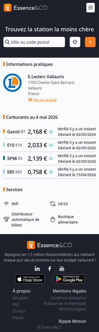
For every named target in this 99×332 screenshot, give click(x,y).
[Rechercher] (90, 42)
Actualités (20, 297)
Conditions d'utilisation (68, 297)
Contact (19, 311)
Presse (18, 317)
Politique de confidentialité (65, 303)
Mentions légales (72, 308)
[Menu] (90, 8)
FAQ (16, 304)
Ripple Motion (72, 321)
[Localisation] (75, 42)
